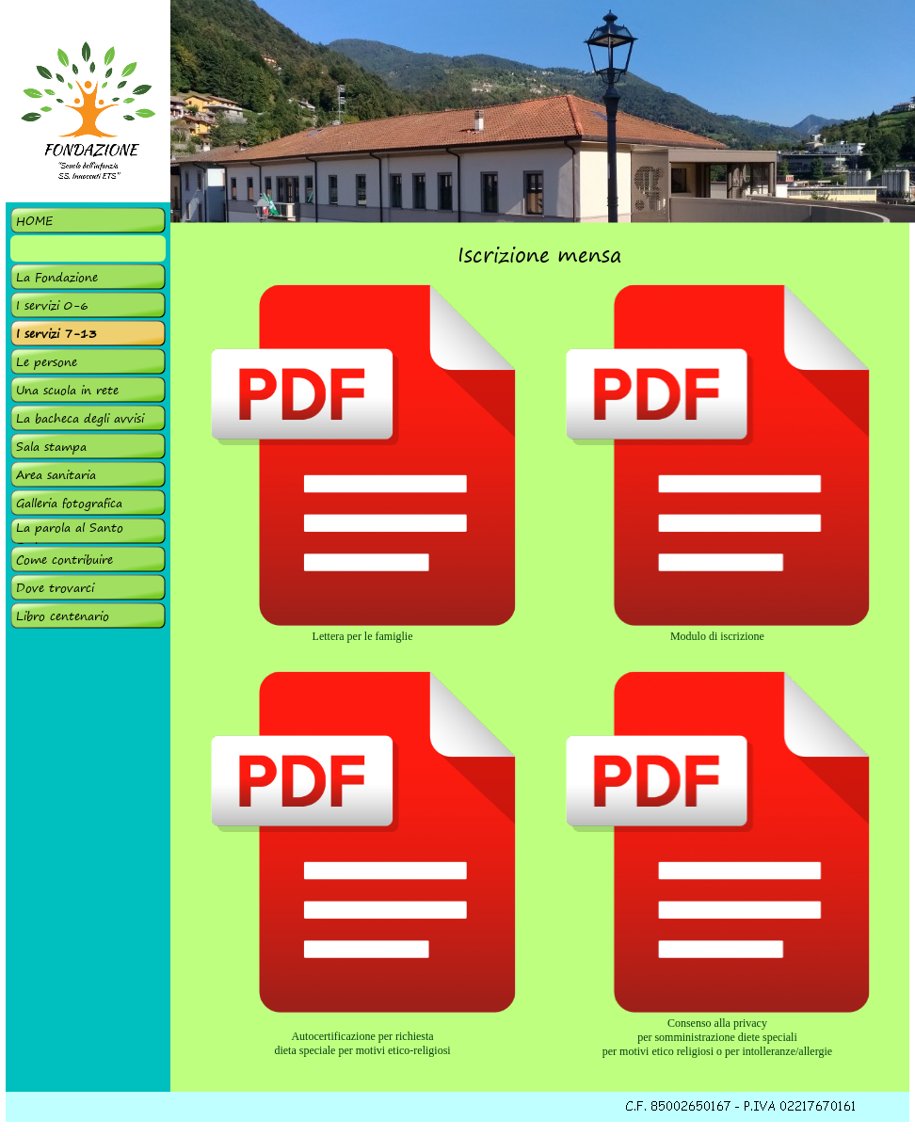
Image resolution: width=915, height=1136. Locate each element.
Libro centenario (62, 616)
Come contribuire (64, 559)
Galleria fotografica (69, 503)
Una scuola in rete (67, 390)
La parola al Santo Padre (69, 537)
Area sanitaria (56, 475)
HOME (34, 221)
